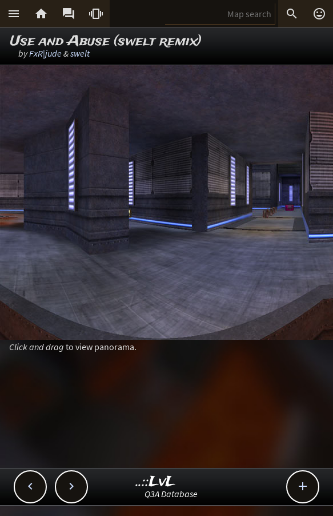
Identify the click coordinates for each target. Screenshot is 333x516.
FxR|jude (45, 53)
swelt (80, 53)
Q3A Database (171, 493)
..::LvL (156, 482)
